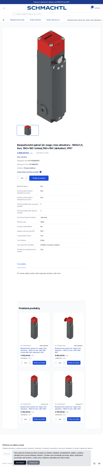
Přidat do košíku (39, 178)
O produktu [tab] (21, 264)
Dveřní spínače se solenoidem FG (54, 20)
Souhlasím (20, 463)
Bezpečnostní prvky (17, 20)
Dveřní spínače (35, 20)
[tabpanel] (51, 76)
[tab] (27, 130)
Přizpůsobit (33, 463)
